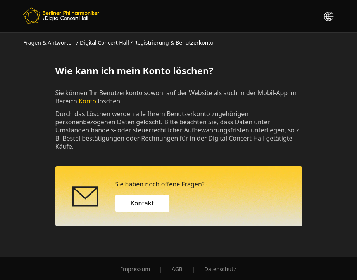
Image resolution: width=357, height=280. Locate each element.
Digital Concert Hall (104, 42)
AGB (177, 269)
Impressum (135, 269)
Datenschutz (220, 269)
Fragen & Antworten (49, 42)
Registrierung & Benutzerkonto (174, 42)
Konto (87, 101)
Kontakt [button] (142, 203)
